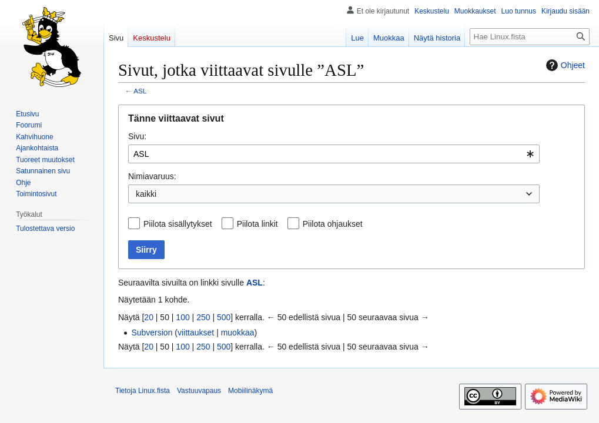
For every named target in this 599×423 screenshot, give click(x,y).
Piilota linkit (257, 224)
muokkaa (238, 332)
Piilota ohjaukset (333, 224)
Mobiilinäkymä (250, 391)
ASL (139, 91)
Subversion (151, 332)
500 (223, 317)
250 (203, 317)
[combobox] (334, 154)
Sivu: (137, 136)
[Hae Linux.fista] (530, 36)
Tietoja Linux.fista (142, 391)
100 (182, 317)
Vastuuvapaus (199, 391)
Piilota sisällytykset (177, 224)
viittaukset (196, 332)
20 (148, 317)
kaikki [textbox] (146, 194)
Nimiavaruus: (152, 176)
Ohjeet (564, 65)
